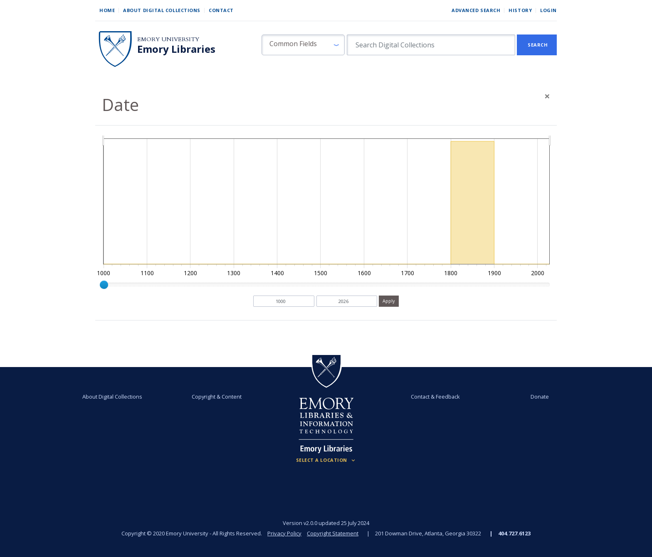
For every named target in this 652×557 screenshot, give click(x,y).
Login (548, 10)
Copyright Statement (332, 533)
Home (107, 10)
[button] (303, 45)
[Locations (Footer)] (326, 460)
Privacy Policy (284, 533)
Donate (540, 396)
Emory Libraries (176, 49)
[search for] (431, 45)
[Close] (547, 96)
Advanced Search (476, 10)
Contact (221, 10)
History (520, 10)
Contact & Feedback (435, 396)
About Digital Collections (161, 10)
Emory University (168, 39)
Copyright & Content (217, 396)
